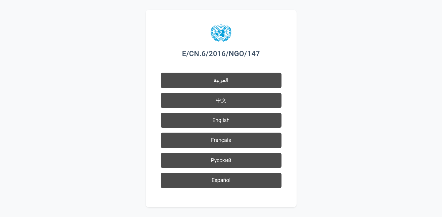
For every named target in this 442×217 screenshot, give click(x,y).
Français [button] (221, 140)
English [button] (221, 120)
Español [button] (221, 180)
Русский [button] (221, 160)
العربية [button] (221, 80)
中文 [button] (221, 100)
